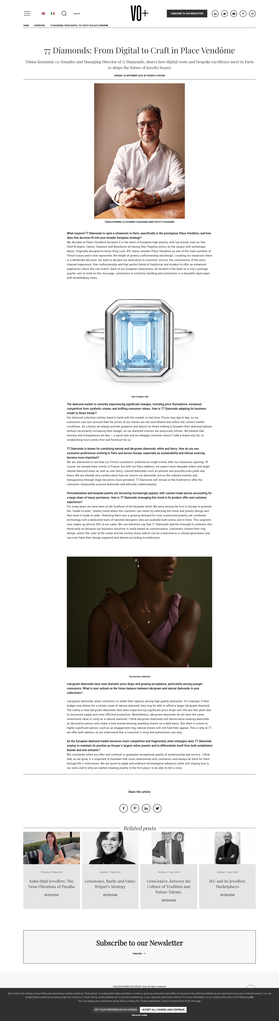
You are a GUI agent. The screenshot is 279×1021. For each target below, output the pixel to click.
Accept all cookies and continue (163, 1010)
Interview (39, 25)
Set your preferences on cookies (116, 1010)
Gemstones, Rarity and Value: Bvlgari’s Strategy (110, 883)
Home (26, 25)
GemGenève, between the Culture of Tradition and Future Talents (169, 886)
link (251, 997)
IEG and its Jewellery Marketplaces (227, 883)
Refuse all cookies (139, 1015)
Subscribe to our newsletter (187, 13)
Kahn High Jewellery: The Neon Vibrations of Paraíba (51, 883)
